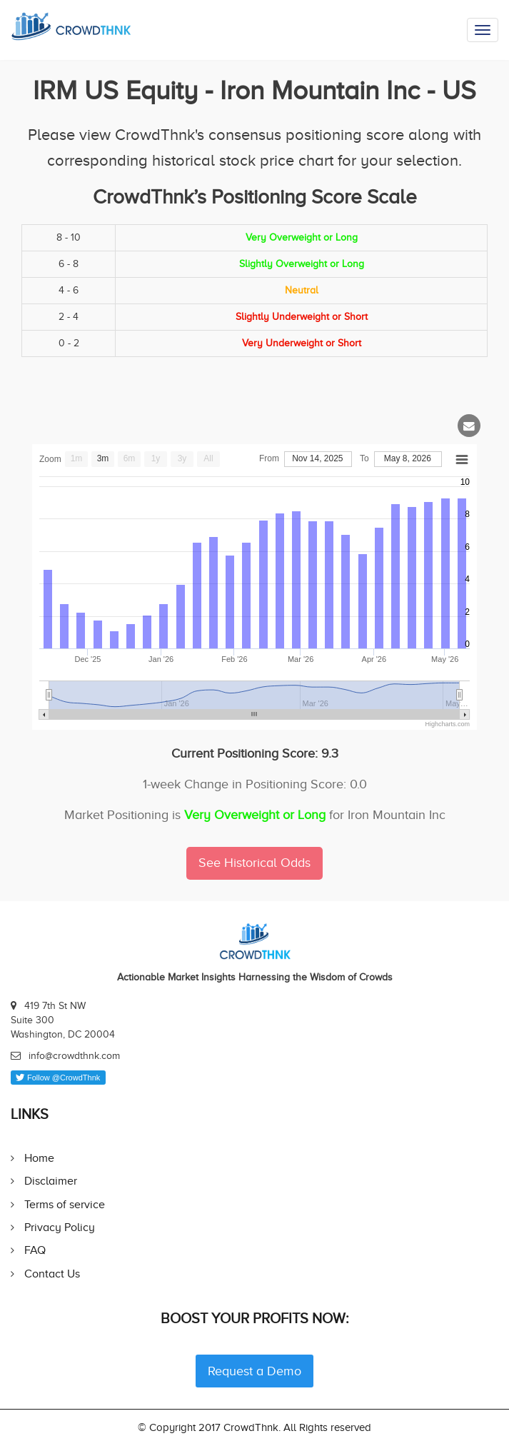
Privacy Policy (59, 1227)
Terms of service (64, 1204)
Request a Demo (254, 1371)
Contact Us (52, 1273)
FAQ (35, 1250)
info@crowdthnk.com (74, 1055)
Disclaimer (50, 1181)
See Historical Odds (254, 862)
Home (39, 1158)
